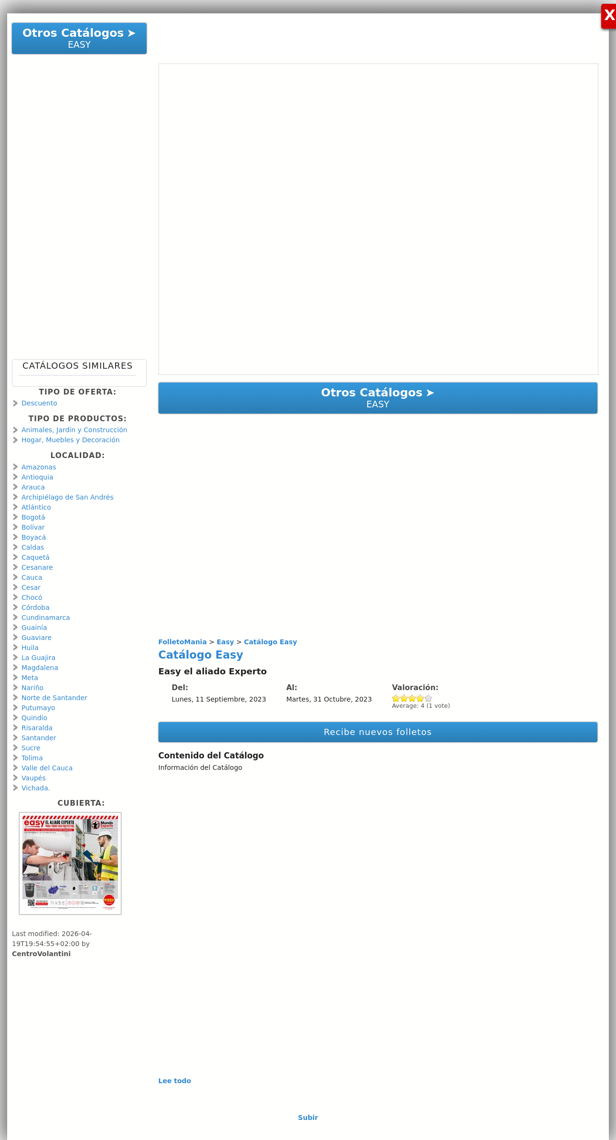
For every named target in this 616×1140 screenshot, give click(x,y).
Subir (308, 1117)
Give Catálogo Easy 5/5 (429, 698)
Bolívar (33, 527)
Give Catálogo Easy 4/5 (420, 698)
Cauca (31, 577)
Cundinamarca (45, 617)
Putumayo (38, 708)
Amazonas (38, 467)
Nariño (32, 688)
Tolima (32, 758)
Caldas (32, 547)
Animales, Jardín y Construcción (74, 430)
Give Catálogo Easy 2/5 (404, 698)
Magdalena (39, 667)
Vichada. (35, 788)
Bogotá (33, 517)
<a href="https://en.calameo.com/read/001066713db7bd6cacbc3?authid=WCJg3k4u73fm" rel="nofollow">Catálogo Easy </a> (379, 219)
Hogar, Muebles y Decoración (70, 440)
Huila (30, 647)
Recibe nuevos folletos (378, 732)
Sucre (31, 748)
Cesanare (37, 567)
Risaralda (37, 728)
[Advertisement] (373, 34)
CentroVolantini (41, 954)
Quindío (34, 718)
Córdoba (35, 607)
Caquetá (35, 557)
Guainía (34, 627)
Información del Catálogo (201, 767)
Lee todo (175, 1081)
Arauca (33, 487)
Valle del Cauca (47, 768)
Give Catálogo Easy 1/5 (396, 698)
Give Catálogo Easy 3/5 (412, 698)
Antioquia (37, 477)
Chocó (31, 597)
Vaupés (33, 778)
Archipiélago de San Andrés (67, 497)
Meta (29, 678)
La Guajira (38, 657)
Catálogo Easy (201, 655)
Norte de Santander (54, 698)
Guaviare (36, 637)
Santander (38, 738)
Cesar (31, 587)
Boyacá (33, 537)
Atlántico (36, 507)
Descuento (39, 403)
